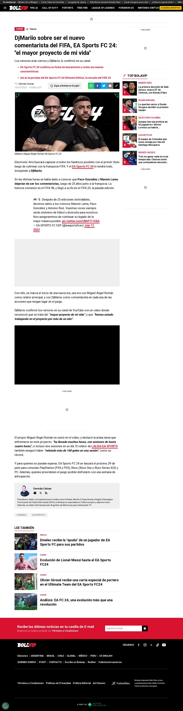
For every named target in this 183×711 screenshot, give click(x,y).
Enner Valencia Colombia (52, 2)
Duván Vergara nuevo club (136, 2)
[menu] (5, 8)
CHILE (61, 655)
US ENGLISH (105, 655)
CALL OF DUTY (50, 7)
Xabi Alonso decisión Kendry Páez (105, 2)
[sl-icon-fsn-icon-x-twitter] (151, 645)
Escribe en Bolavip (75, 662)
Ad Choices (99, 683)
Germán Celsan (26, 83)
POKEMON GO (126, 7)
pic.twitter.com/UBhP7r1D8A (80, 221)
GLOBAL (71, 655)
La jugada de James (77, 2)
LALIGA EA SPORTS (105, 446)
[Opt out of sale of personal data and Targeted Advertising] (5, 706)
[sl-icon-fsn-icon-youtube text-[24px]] (164, 645)
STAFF (42, 662)
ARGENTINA (37, 655)
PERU (93, 655)
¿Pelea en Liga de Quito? (163, 2)
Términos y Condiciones (65, 630)
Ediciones (22, 655)
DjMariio (21, 515)
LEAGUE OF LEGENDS (103, 7)
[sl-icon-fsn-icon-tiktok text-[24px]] (157, 645)
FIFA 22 (34, 7)
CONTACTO (55, 662)
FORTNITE (67, 7)
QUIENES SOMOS (26, 662)
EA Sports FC (38, 515)
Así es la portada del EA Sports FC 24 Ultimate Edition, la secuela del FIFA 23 (65, 77)
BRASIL (51, 655)
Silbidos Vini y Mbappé (28, 2)
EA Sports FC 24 (82, 166)
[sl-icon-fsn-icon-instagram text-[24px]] (145, 645)
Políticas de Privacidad (58, 683)
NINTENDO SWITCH (148, 7)
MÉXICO (83, 655)
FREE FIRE (82, 7)
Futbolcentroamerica (110, 662)
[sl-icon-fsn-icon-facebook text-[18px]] (138, 645)
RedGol (92, 662)
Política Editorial (82, 683)
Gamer (33, 29)
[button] (97, 86)
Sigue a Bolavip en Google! (66, 86)
